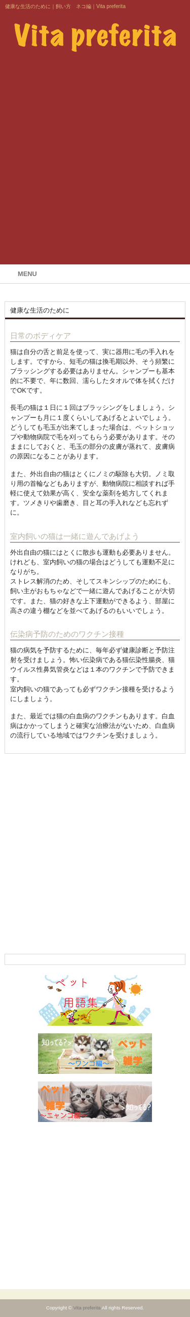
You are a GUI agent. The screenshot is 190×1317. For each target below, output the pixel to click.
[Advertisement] (95, 162)
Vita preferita (86, 1307)
